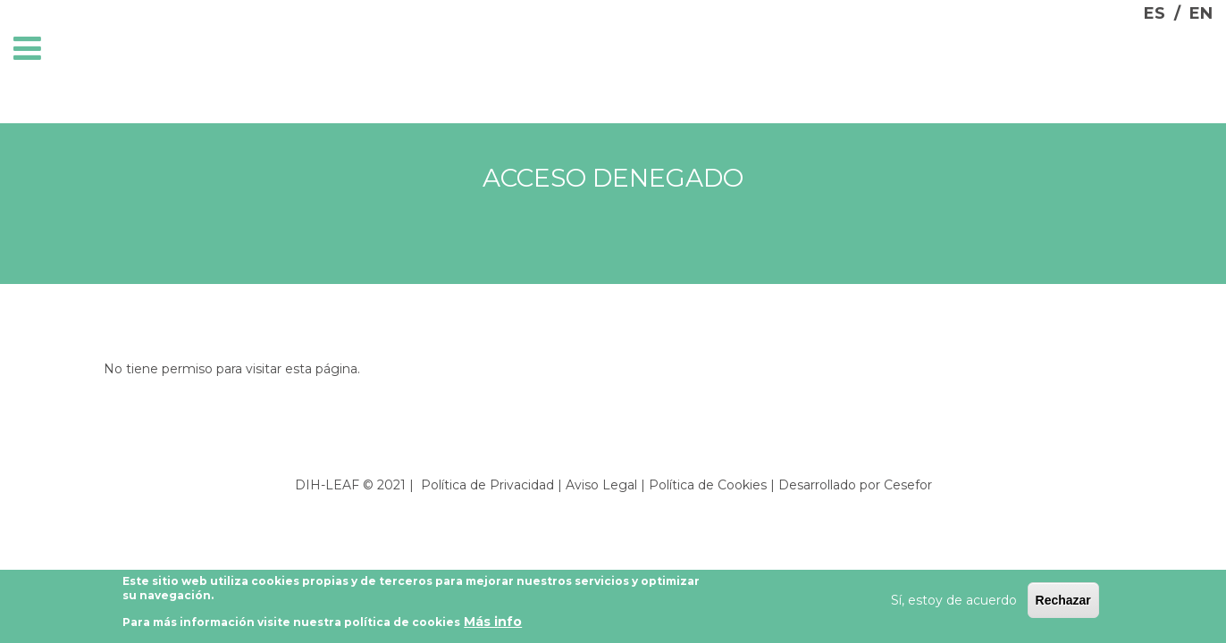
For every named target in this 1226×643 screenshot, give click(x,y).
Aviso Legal (601, 485)
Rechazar (1063, 604)
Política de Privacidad (487, 485)
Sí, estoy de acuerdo (954, 604)
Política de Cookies (708, 485)
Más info (493, 625)
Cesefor (908, 485)
